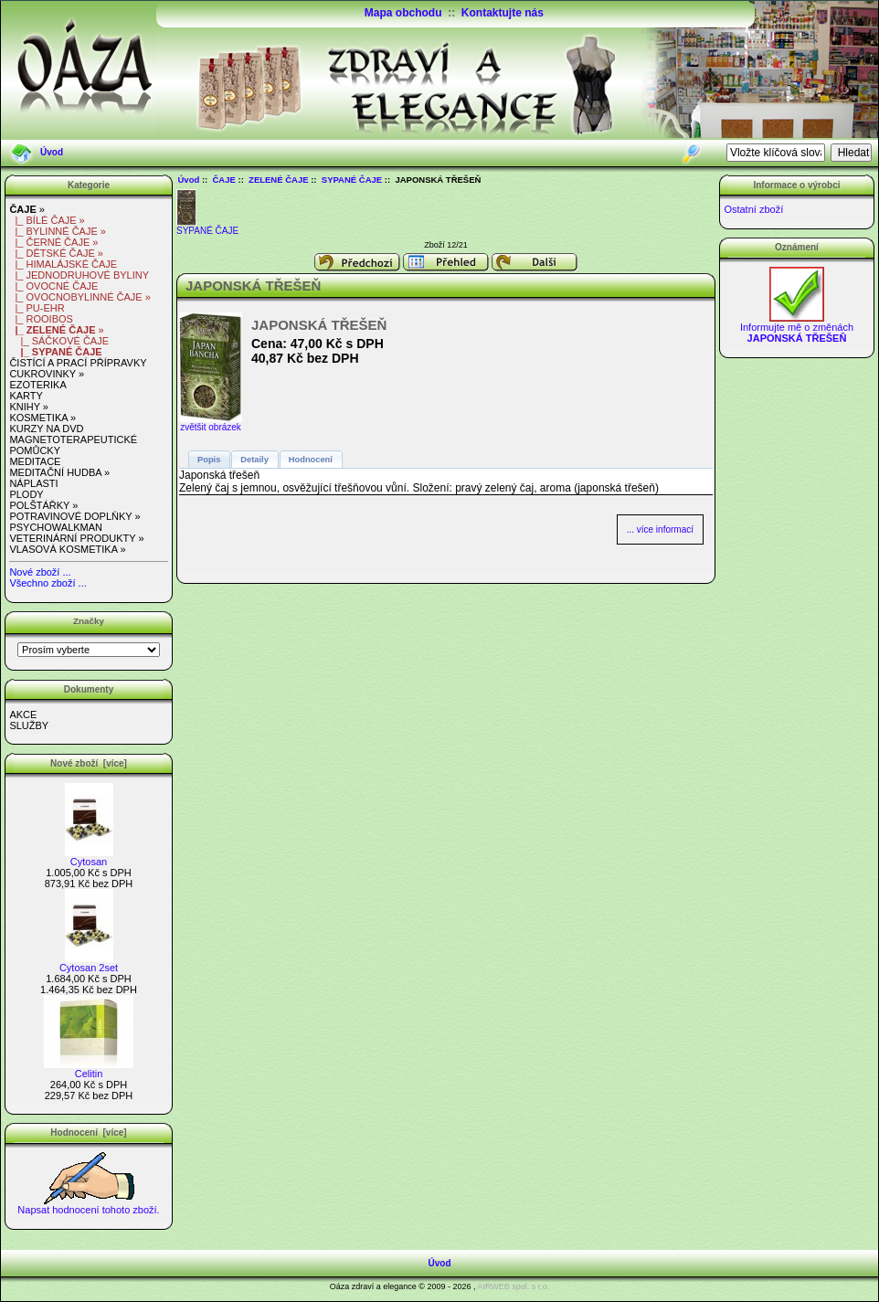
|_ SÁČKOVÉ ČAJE (59, 340)
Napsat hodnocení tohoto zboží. (88, 1205)
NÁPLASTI (33, 483)
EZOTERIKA (37, 384)
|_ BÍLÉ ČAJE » (46, 220)
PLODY (26, 494)
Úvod (51, 152)
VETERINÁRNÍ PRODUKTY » (76, 538)
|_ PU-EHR (36, 307)
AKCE (23, 714)
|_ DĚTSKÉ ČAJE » (56, 253)
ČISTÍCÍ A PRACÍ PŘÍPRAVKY (77, 362)
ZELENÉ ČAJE (278, 180)
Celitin (88, 1069)
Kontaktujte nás (502, 12)
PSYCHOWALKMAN (55, 527)
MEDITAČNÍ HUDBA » (59, 472)
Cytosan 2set (88, 963)
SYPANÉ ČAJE (352, 180)
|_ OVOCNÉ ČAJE (53, 286)
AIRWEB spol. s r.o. (513, 1286)
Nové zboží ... (39, 571)
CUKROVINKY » (46, 373)
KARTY (25, 395)
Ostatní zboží (753, 209)
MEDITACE (34, 461)
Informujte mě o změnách (796, 328)
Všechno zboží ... (47, 582)
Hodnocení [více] (88, 1132)
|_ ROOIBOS (41, 318)
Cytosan (89, 857)
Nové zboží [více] (88, 763)
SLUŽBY (28, 725)
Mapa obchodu (403, 12)
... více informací (660, 529)
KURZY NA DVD (46, 428)
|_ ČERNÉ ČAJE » (53, 242)
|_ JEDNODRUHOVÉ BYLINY (79, 275)
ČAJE (224, 180)
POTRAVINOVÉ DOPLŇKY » (74, 516)
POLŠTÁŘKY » (43, 505)
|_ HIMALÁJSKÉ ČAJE (63, 264)
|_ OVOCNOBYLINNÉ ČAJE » (79, 296)
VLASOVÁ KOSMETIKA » (67, 549)
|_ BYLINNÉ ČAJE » (57, 231)
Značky (88, 621)
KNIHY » (28, 406)
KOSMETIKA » (42, 417)
